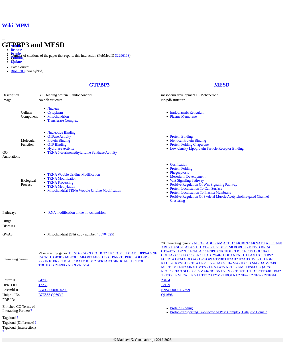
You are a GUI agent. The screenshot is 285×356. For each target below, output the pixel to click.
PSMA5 (254, 267)
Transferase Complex (62, 120)
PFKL (129, 257)
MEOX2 (86, 257)
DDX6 (230, 255)
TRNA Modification (61, 178)
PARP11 (118, 257)
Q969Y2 (57, 295)
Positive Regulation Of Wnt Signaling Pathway (203, 184)
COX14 (180, 255)
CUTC (205, 255)
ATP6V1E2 (210, 247)
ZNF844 (270, 275)
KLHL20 (167, 263)
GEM (179, 259)
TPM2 (276, 271)
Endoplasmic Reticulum (187, 112)
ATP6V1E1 (193, 247)
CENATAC (196, 251)
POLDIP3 (141, 257)
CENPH (210, 251)
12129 (165, 285)
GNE (153, 253)
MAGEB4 (224, 263)
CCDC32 (100, 253)
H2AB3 (244, 259)
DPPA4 (143, 253)
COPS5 (120, 253)
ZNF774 (83, 265)
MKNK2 (179, 267)
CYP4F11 (217, 255)
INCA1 (44, 257)
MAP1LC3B (242, 263)
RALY (80, 261)
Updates (17, 62)
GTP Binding (56, 144)
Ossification (178, 164)
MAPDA (258, 263)
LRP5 (203, 263)
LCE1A (192, 263)
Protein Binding (58, 140)
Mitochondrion (58, 116)
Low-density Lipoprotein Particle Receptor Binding (207, 148)
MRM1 (192, 267)
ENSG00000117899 (175, 290)
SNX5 (220, 271)
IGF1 (270, 259)
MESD (222, 85)
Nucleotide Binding (61, 132)
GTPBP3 (99, 85)
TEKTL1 (241, 271)
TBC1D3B (136, 261)
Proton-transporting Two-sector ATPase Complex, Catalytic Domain (218, 312)
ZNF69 (71, 265)
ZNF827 (257, 275)
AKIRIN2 (243, 243)
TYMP (217, 275)
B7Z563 (44, 295)
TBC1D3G (46, 265)
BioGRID (17, 71)
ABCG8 (199, 243)
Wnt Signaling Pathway (187, 180)
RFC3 (177, 271)
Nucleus (53, 108)
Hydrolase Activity (60, 148)
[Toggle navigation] (3, 39)
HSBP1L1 (258, 259)
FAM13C (255, 255)
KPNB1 (180, 263)
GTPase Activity (59, 136)
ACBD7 (229, 243)
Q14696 (167, 295)
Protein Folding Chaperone (189, 144)
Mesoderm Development (188, 176)
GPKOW (205, 259)
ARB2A (167, 247)
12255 (43, 285)
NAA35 (219, 267)
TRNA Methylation (61, 186)
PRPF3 (58, 261)
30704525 (106, 234)
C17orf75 (168, 251)
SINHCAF (120, 261)
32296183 (122, 55)
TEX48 (266, 271)
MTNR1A (205, 267)
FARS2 (268, 255)
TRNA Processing (60, 182)
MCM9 (270, 263)
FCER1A (167, 259)
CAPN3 (87, 253)
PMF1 (242, 267)
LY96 (212, 263)
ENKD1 (241, 255)
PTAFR (69, 261)
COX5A (193, 255)
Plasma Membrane (183, 116)
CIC (111, 253)
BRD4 (265, 247)
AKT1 (270, 243)
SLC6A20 (190, 271)
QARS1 (266, 267)
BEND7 (75, 253)
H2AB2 (232, 259)
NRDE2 (231, 267)
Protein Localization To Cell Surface (196, 188)
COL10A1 (261, 251)
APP (279, 243)
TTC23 (207, 275)
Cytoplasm (55, 112)
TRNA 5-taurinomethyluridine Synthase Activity (82, 152)
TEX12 (254, 271)
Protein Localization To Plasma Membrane (200, 192)
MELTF (167, 267)
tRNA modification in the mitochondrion (76, 212)
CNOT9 (247, 251)
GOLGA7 (191, 259)
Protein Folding (181, 168)
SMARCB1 (206, 271)
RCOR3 (167, 271)
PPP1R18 (45, 261)
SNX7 (230, 271)
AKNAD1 (257, 243)
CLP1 (236, 251)
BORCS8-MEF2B (247, 247)
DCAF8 (132, 253)
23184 (165, 280)
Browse (16, 50)
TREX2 (166, 275)
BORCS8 (226, 247)
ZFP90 (60, 265)
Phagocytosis (179, 172)
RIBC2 (91, 261)
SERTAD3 (104, 261)
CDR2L (181, 251)
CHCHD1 (224, 251)
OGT (107, 257)
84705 (43, 280)
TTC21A (194, 275)
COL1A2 (168, 255)
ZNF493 (244, 275)
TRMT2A (180, 275)
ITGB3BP (57, 257)
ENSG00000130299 (53, 290)
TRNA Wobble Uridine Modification (73, 174)
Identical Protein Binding (188, 140)
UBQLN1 (230, 275)
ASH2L (178, 247)
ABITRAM (214, 243)
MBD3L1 (72, 257)
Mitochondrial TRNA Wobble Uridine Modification (84, 190)
